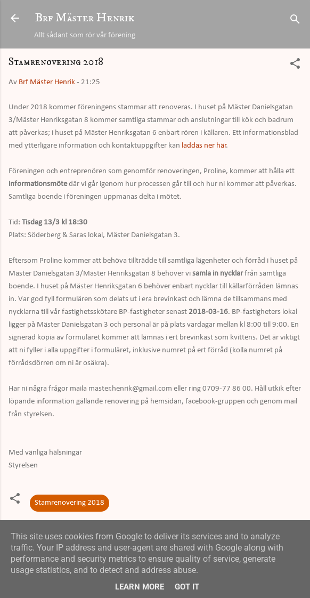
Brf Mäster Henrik (85, 18)
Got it (187, 587)
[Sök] (295, 21)
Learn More (139, 587)
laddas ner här (204, 146)
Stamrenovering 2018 (69, 503)
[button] (295, 66)
